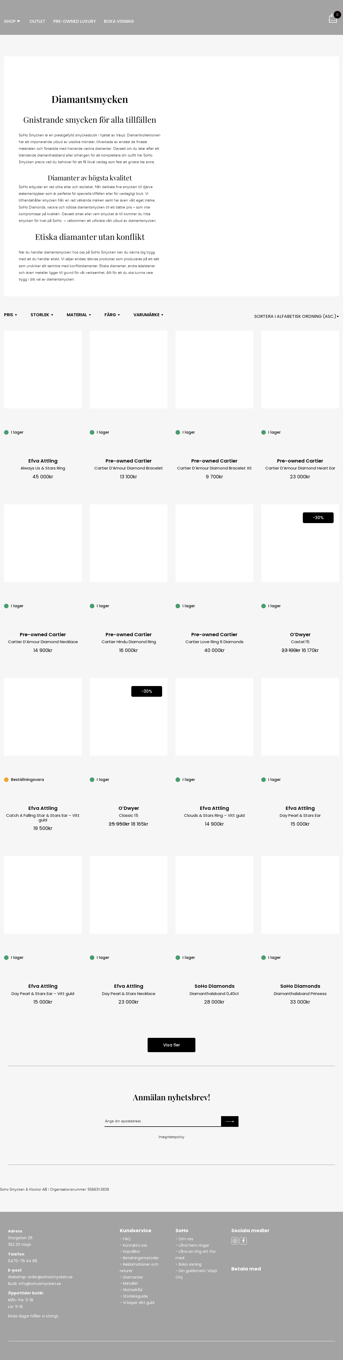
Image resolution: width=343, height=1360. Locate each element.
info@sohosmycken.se (40, 1283)
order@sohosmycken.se (50, 1277)
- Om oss (184, 1239)
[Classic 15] (164, 779)
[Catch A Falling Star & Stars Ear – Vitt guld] (79, 779)
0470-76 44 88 (22, 1261)
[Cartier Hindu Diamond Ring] (164, 606)
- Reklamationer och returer (139, 1267)
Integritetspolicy (171, 1137)
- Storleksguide (134, 1296)
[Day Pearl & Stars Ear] (336, 779)
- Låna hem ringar (193, 1245)
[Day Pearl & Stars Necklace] (164, 957)
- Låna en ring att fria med (195, 1255)
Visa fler (171, 1045)
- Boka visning (189, 1264)
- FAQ (125, 1239)
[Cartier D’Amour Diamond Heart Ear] (336, 432)
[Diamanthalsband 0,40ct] (250, 957)
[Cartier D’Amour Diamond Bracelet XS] (250, 432)
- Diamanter (131, 1277)
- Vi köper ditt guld (137, 1302)
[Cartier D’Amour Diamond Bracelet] (164, 432)
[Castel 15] (336, 606)
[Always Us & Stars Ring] (79, 432)
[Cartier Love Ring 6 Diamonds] (250, 606)
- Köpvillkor (130, 1251)
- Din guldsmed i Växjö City (196, 1274)
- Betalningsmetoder (139, 1258)
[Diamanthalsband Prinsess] (336, 957)
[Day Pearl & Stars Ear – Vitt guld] (79, 957)
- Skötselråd (131, 1289)
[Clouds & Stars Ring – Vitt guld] (250, 779)
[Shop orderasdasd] (296, 316)
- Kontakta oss (133, 1245)
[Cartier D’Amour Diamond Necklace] (79, 606)
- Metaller (129, 1283)
